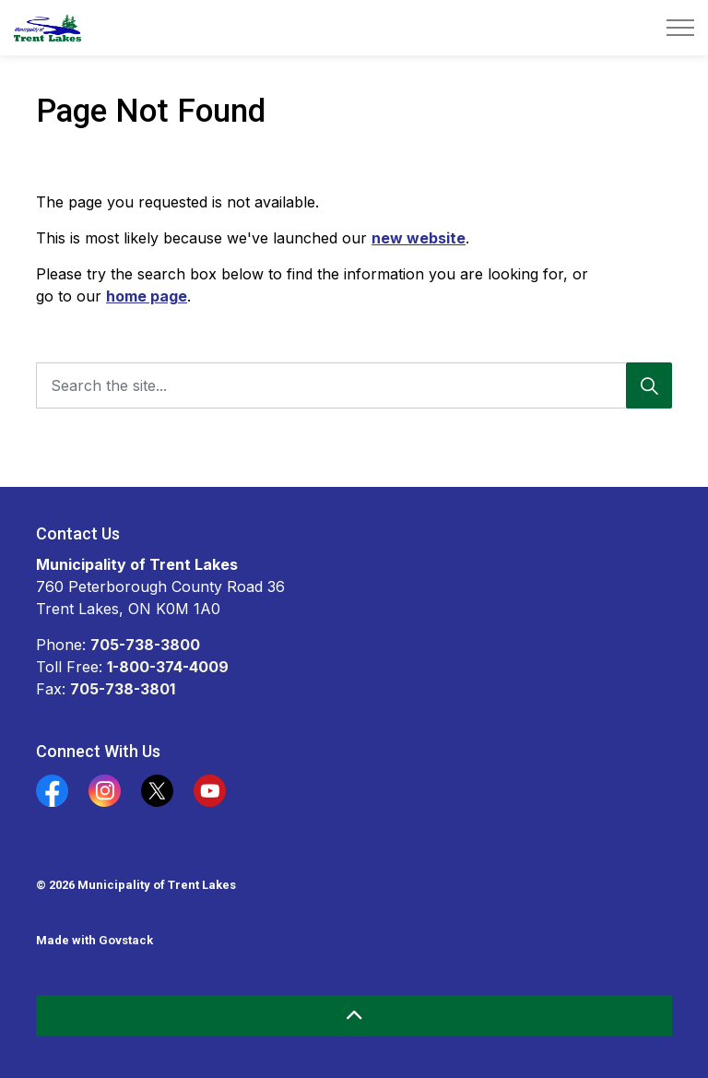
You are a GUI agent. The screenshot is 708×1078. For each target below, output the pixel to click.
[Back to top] (354, 1016)
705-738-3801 (122, 689)
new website (419, 238)
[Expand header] (680, 27)
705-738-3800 (145, 644)
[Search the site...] (354, 385)
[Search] (649, 385)
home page (146, 296)
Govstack (126, 940)
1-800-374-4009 (168, 666)
